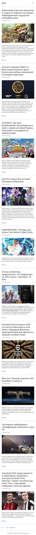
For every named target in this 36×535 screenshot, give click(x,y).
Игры (4, 60)
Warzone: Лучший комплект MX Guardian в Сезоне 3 (17, 379)
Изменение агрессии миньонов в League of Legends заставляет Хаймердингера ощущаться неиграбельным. (18, 14)
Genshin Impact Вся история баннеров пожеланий (16, 180)
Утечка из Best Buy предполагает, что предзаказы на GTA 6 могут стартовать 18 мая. (17, 275)
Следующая (12, 527)
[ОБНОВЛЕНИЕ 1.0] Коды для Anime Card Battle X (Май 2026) (17, 231)
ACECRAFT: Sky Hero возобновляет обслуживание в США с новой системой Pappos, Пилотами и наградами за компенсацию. (17, 127)
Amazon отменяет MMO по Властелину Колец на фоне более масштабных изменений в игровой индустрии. (17, 71)
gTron (4, 3)
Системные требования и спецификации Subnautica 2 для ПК (18, 427)
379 (7, 527)
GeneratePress (26, 533)
